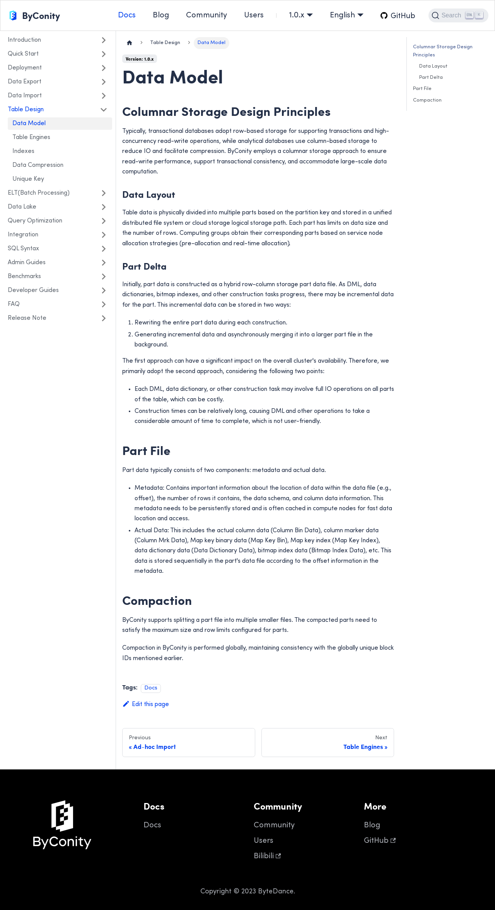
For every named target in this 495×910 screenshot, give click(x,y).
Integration (23, 235)
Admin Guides (27, 263)
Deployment (25, 68)
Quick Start (23, 54)
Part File (422, 89)
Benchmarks (24, 276)
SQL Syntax (23, 249)
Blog (161, 15)
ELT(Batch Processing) (39, 193)
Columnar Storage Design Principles (443, 51)
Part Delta (431, 77)
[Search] (458, 15)
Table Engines (31, 137)
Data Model (29, 124)
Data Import (25, 96)
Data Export (24, 82)
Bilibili (267, 856)
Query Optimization (35, 221)
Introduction (24, 40)
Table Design (26, 110)
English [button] (342, 15)
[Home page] (129, 43)
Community (206, 15)
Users (254, 15)
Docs (127, 15)
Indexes (23, 151)
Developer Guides (33, 290)
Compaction (427, 100)
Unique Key (28, 179)
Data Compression (37, 165)
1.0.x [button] (296, 15)
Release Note (27, 318)
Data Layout (433, 66)
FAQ (14, 304)
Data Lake (22, 207)
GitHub (380, 841)
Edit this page (145, 704)
